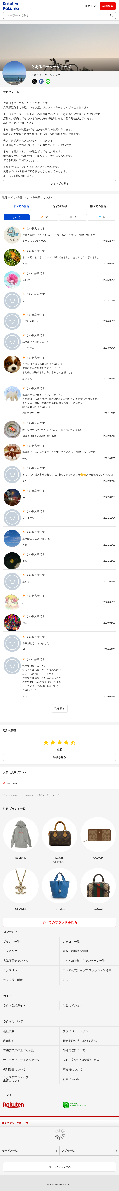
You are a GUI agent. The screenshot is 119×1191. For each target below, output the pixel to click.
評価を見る (59, 757)
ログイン (90, 6)
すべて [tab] (16, 217)
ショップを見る (59, 183)
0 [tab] (102, 217)
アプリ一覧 (68, 1150)
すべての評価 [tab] (21, 206)
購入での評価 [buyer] (98, 206)
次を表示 (59, 708)
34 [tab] (44, 217)
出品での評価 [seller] (59, 206)
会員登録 (107, 6)
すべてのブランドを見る (59, 922)
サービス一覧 (10, 1150)
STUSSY (12, 783)
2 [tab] (73, 217)
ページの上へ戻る (59, 1167)
